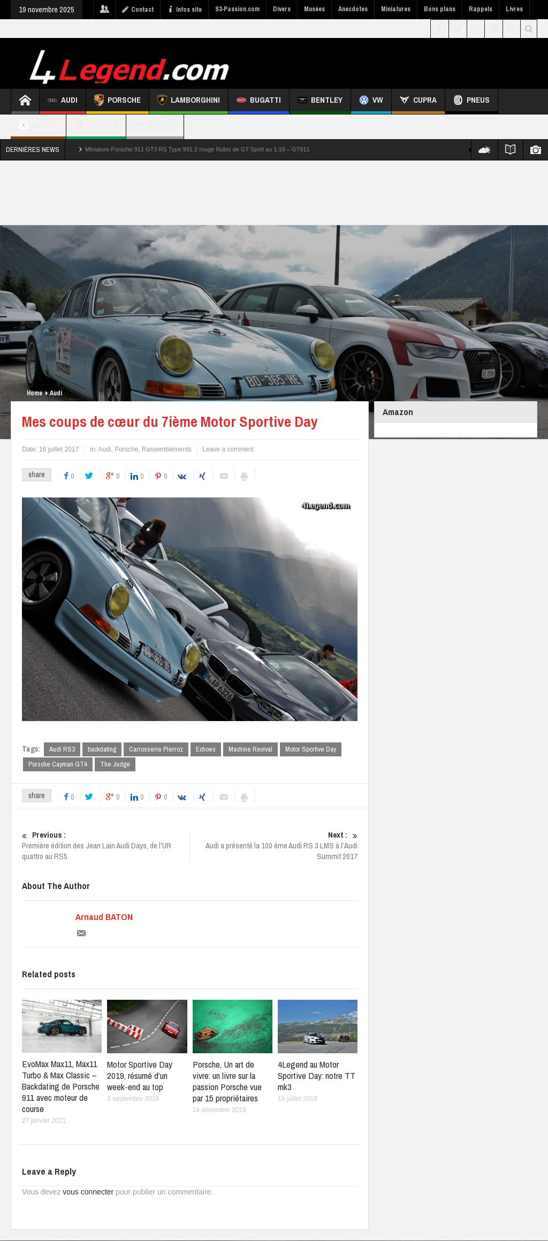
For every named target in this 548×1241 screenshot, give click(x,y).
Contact (138, 9)
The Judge (115, 764)
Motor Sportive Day (310, 749)
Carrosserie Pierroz (156, 749)
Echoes (206, 749)
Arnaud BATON (104, 918)
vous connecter (88, 1192)
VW (371, 101)
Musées (314, 9)
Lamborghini (188, 101)
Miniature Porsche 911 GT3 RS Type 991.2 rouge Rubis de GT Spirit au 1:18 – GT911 (197, 149)
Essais (38, 126)
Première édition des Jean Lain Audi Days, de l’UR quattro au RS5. (105, 847)
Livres (514, 9)
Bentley (320, 101)
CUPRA (418, 101)
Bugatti (259, 101)
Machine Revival (250, 749)
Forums (96, 126)
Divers (282, 9)
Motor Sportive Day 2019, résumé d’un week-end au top (139, 1076)
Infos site (184, 9)
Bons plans (439, 9)
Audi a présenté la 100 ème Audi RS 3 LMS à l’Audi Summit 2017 (273, 847)
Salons (155, 126)
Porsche (117, 101)
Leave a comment (228, 449)
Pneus (471, 101)
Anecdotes (353, 9)
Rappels (480, 9)
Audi (63, 101)
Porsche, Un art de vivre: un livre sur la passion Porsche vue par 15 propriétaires (227, 1082)
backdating (102, 749)
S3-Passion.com (237, 9)
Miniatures (395, 9)
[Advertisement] (274, 192)
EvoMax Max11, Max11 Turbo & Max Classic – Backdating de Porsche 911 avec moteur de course (61, 1086)
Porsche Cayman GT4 (57, 764)
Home (34, 393)
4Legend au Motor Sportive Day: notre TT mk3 (316, 1076)
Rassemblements (167, 449)
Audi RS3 (62, 749)
